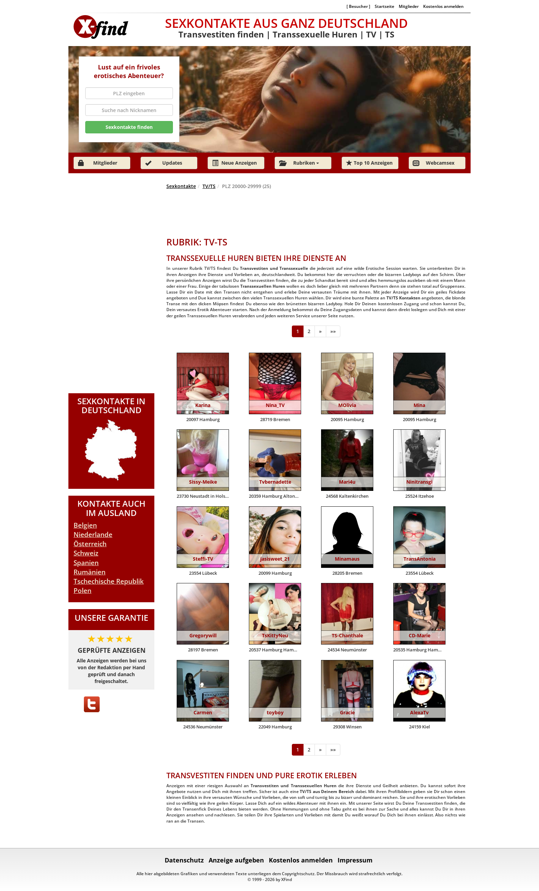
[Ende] (333, 331)
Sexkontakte (181, 186)
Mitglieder (409, 6)
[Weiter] (320, 331)
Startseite (384, 6)
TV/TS (209, 186)
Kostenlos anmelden (443, 6)
